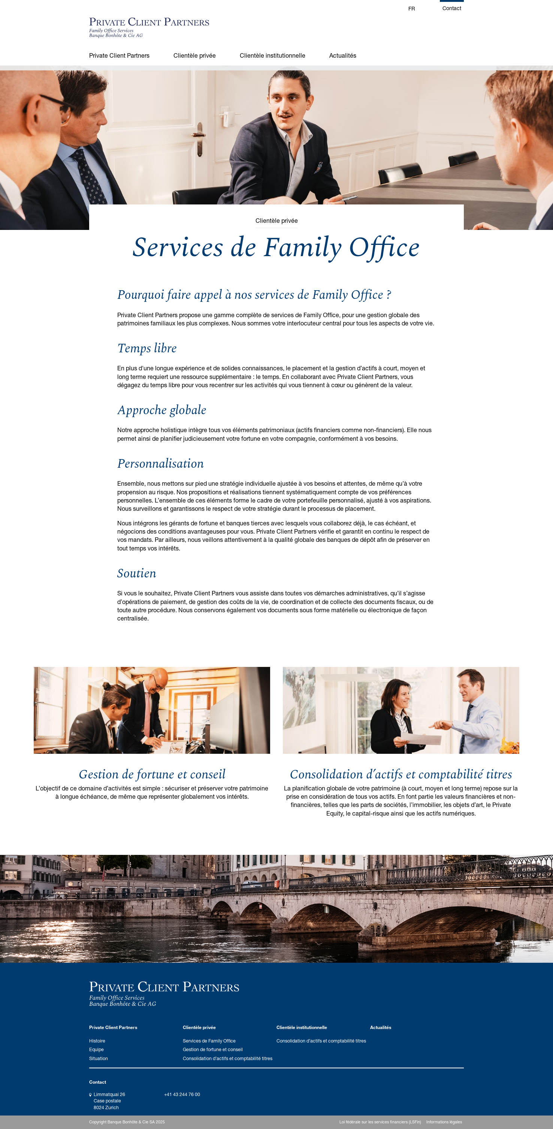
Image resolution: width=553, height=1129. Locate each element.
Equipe (96, 1049)
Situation (98, 1058)
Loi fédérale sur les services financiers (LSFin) (380, 1122)
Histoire (97, 1041)
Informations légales (444, 1122)
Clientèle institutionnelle (272, 55)
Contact (451, 8)
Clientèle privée (194, 55)
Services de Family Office (209, 1041)
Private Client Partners (119, 55)
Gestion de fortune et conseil (152, 774)
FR (411, 8)
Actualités (342, 55)
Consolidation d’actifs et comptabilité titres (401, 774)
